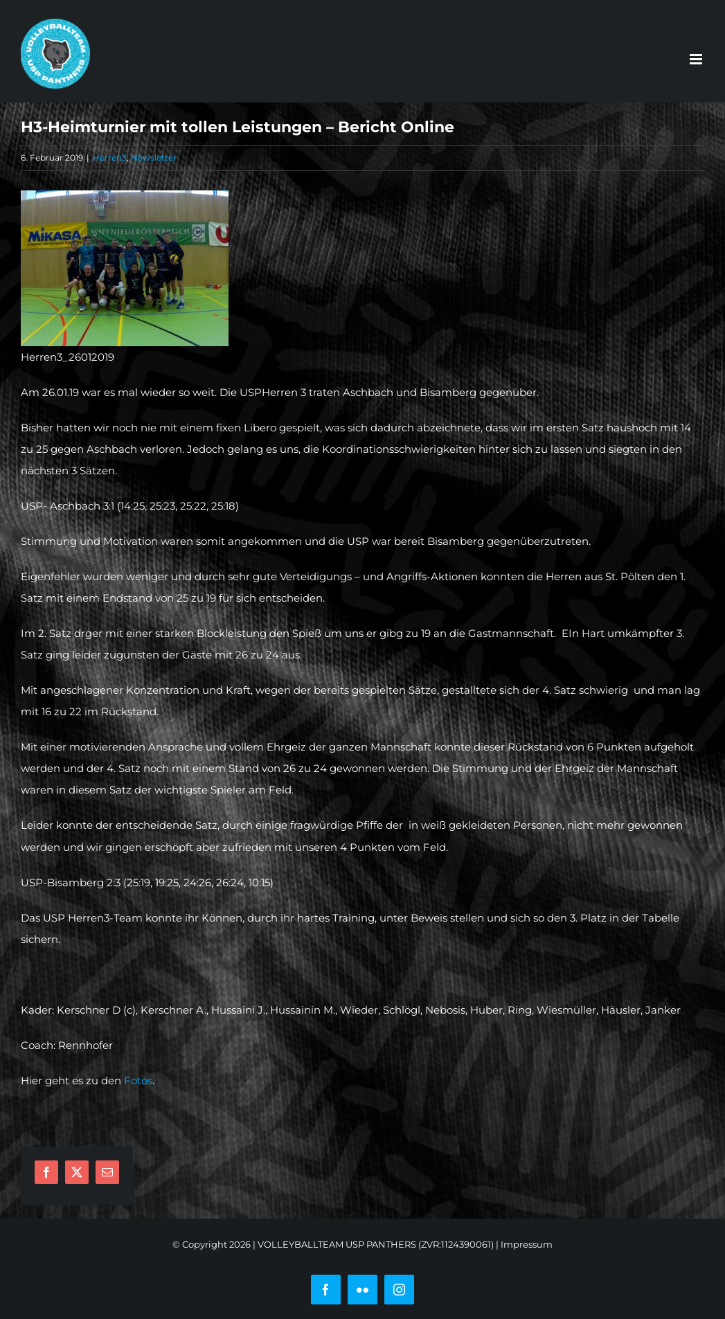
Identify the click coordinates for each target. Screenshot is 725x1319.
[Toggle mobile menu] (697, 59)
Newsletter (154, 157)
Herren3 (110, 157)
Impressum (527, 1244)
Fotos (138, 1080)
